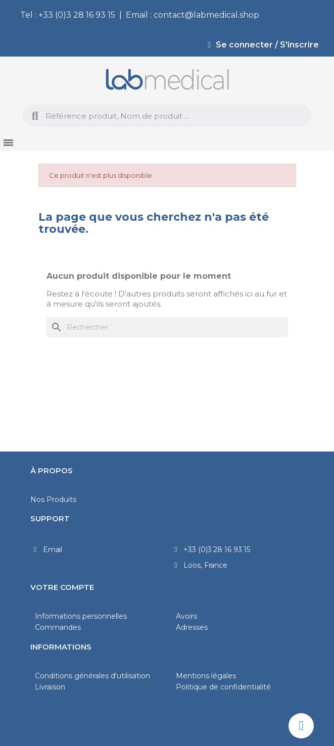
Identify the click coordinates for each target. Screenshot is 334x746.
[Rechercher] (167, 327)
